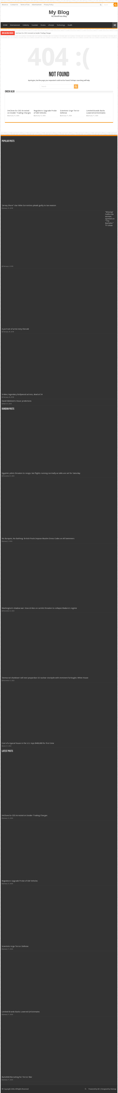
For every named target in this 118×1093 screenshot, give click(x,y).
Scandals (35, 25)
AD (98, 1089)
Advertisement (37, 5)
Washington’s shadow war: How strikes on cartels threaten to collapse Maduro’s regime (39, 608)
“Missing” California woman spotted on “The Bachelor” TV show (109, 219)
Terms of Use (24, 5)
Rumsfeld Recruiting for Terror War (17, 1077)
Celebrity (26, 25)
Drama (43, 25)
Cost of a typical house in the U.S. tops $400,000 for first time (28, 743)
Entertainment (15, 25)
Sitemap (113, 1089)
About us (5, 5)
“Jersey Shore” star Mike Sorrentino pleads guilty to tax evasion (29, 205)
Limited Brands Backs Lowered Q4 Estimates (95, 112)
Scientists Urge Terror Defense (15, 946)
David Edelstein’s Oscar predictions (16, 401)
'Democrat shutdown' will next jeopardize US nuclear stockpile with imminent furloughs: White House (45, 678)
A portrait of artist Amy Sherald (15, 329)
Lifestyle (51, 25)
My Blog (59, 12)
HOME (5, 25)
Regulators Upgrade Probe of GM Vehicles (45, 112)
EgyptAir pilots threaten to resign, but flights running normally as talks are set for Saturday (41, 473)
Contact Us (14, 5)
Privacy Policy (48, 5)
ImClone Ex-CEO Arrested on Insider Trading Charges (33, 33)
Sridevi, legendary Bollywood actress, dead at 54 (22, 394)
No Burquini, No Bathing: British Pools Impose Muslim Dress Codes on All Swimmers (38, 538)
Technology (61, 25)
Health (70, 25)
